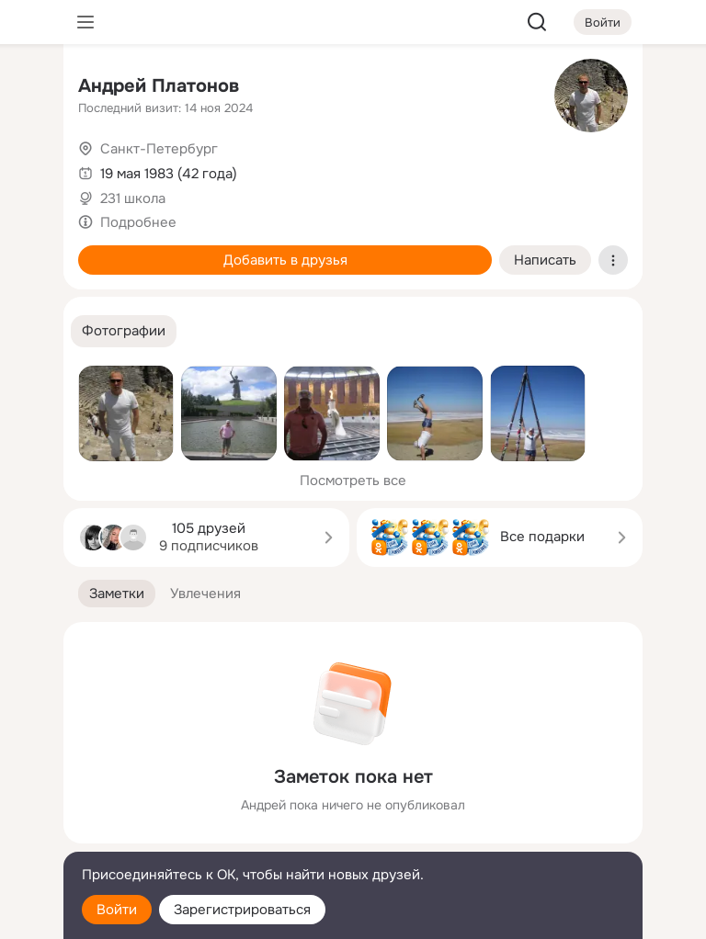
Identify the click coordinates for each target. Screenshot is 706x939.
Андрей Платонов (158, 85)
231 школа (132, 198)
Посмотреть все (353, 480)
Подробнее (138, 222)
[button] (123, 331)
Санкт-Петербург (159, 149)
